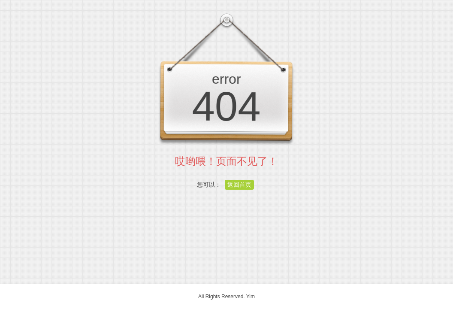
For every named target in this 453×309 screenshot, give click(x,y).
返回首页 (239, 184)
